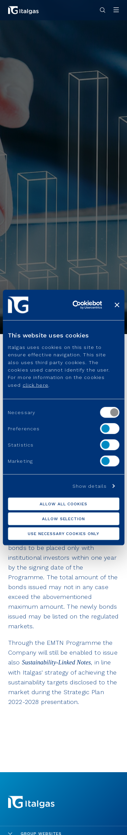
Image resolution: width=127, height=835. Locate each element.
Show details (89, 485)
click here (35, 384)
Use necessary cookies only (63, 533)
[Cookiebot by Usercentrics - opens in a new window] (75, 305)
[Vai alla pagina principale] (23, 10)
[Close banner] (116, 305)
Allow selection (63, 518)
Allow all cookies (63, 503)
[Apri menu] (116, 10)
